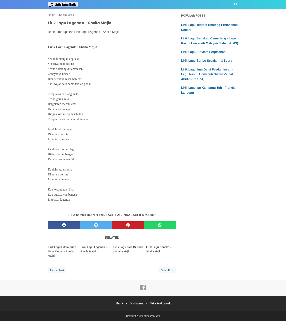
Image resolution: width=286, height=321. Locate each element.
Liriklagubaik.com (151, 316)
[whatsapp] (160, 225)
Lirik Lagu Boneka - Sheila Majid (158, 249)
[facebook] (64, 225)
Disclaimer (136, 303)
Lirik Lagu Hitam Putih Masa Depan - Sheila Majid (62, 251)
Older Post (167, 270)
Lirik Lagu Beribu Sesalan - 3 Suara (206, 60)
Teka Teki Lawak (161, 303)
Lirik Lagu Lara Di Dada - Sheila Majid (128, 249)
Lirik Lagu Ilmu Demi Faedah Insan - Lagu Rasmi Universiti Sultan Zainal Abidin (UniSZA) (207, 74)
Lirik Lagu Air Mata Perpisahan (203, 52)
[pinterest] (128, 225)
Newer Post (57, 270)
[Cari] (236, 5)
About (119, 303)
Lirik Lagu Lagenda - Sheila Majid (94, 249)
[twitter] (96, 225)
